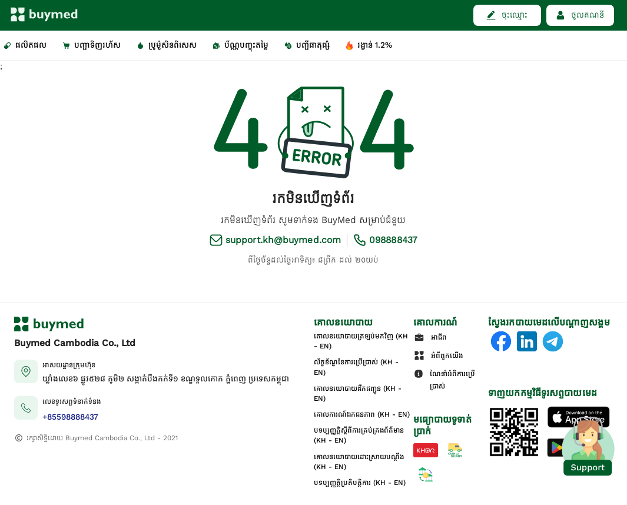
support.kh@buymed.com (283, 239)
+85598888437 (70, 417)
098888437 (393, 239)
